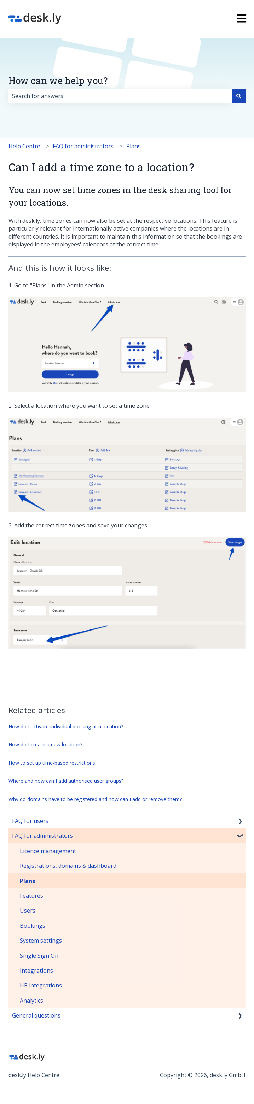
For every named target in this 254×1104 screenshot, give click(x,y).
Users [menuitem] (27, 910)
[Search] (239, 96)
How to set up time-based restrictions (51, 762)
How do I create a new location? (45, 744)
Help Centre (24, 146)
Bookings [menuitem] (32, 926)
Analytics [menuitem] (31, 1000)
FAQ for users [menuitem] (30, 821)
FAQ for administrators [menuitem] (42, 836)
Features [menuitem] (31, 896)
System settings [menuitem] (41, 940)
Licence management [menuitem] (48, 851)
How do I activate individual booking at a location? (65, 726)
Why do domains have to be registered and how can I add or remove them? (95, 799)
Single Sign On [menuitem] (39, 956)
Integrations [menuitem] (36, 970)
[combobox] (120, 96)
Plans (133, 146)
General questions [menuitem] (36, 1015)
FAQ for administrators (83, 146)
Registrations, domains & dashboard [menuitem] (68, 866)
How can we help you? (58, 80)
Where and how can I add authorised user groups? (65, 780)
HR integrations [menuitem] (41, 985)
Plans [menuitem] (27, 881)
